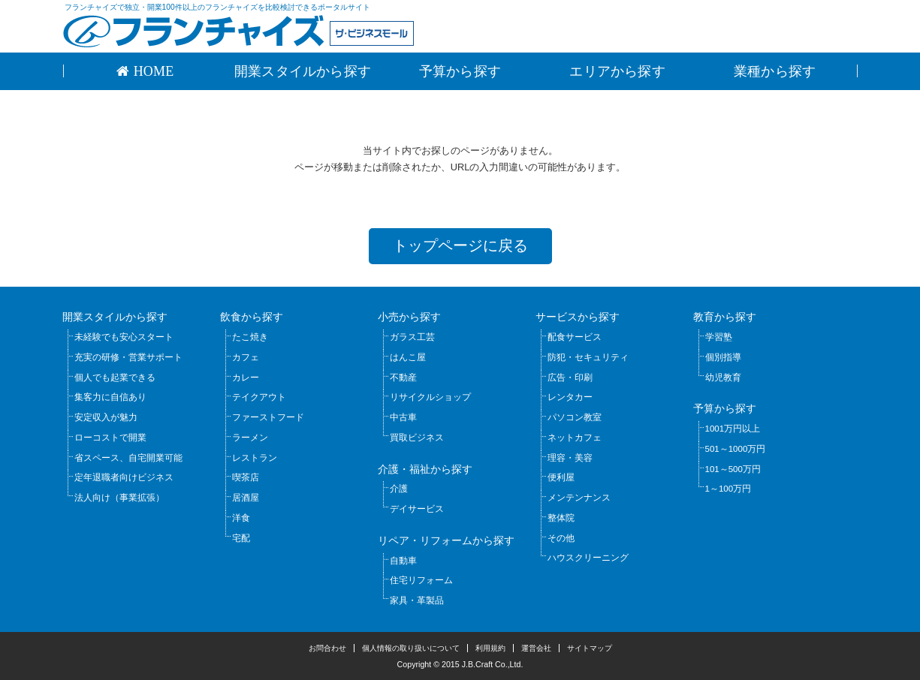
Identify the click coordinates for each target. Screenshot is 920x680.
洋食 (241, 517)
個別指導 (723, 357)
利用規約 (490, 648)
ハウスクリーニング (588, 557)
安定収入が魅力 (105, 417)
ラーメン (250, 437)
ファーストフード (268, 417)
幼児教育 (723, 377)
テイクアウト (259, 397)
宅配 (241, 538)
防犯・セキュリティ (588, 357)
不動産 (403, 377)
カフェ (245, 357)
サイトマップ (589, 648)
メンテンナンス (579, 497)
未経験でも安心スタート (123, 337)
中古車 (403, 417)
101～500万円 (733, 469)
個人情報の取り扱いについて (411, 648)
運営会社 (536, 648)
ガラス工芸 (412, 337)
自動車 (403, 560)
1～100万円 (728, 488)
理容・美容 (570, 457)
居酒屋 (245, 497)
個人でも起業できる (114, 377)
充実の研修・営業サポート (128, 357)
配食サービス (574, 337)
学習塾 (718, 337)
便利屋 (561, 477)
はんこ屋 (408, 357)
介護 (399, 488)
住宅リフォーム (421, 580)
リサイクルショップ (430, 397)
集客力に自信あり (110, 397)
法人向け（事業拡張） (119, 497)
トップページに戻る (460, 245)
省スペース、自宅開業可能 (128, 457)
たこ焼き (250, 337)
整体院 (561, 517)
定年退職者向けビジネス (123, 477)
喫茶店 (245, 477)
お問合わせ (327, 648)
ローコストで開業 (110, 437)
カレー (245, 377)
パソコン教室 (574, 417)
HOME (151, 71)
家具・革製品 (417, 600)
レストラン (254, 457)
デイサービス (417, 508)
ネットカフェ (574, 437)
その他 (561, 538)
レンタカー (570, 397)
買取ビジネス (417, 437)
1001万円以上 (733, 428)
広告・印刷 (570, 377)
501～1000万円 (735, 448)
